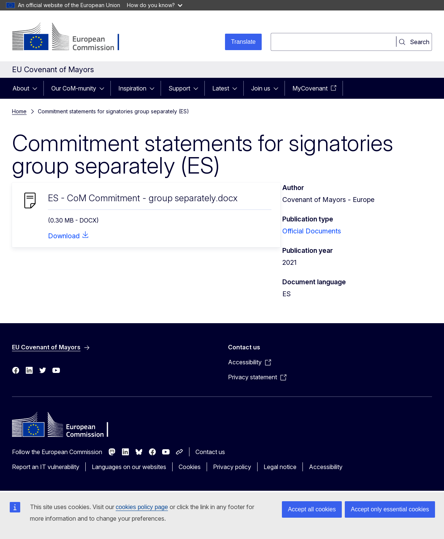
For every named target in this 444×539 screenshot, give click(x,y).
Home (19, 111)
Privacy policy (232, 467)
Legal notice (280, 467)
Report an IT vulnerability (45, 467)
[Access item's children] (37, 88)
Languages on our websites (129, 467)
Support (179, 88)
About (20, 88)
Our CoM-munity (73, 88)
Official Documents (311, 231)
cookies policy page (142, 507)
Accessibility (326, 467)
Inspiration (132, 88)
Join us (260, 88)
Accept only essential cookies (390, 509)
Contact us (210, 452)
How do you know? (154, 5)
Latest (220, 88)
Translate (243, 42)
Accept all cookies (312, 509)
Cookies (190, 467)
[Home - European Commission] (72, 37)
